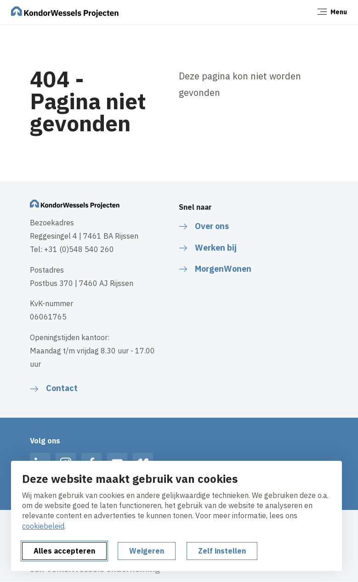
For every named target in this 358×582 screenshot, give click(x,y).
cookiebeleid (43, 526)
